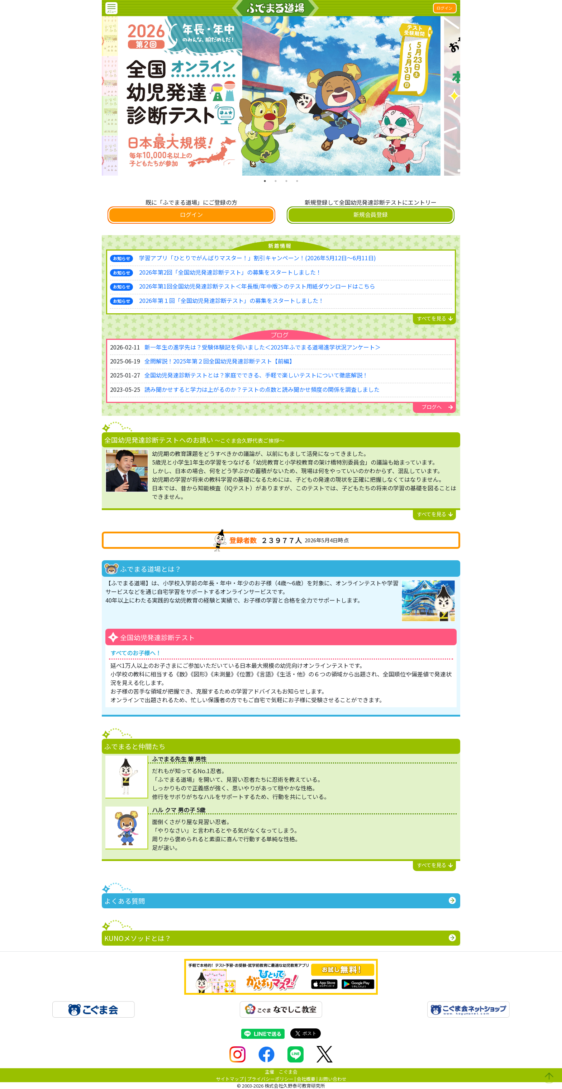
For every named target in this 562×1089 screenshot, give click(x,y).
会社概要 (306, 1078)
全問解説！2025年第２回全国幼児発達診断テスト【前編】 (219, 361)
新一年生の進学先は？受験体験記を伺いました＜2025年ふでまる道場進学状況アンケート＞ (262, 347)
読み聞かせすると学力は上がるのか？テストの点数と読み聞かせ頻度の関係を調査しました (262, 389)
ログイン (444, 8)
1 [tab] (264, 181)
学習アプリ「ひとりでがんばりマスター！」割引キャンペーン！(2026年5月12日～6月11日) (257, 257)
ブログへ (437, 406)
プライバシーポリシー (270, 1078)
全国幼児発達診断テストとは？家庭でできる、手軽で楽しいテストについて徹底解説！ (256, 375)
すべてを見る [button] (435, 318)
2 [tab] (275, 181)
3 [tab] (286, 181)
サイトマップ (230, 1078)
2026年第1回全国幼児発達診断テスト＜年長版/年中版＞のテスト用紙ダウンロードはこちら (257, 286)
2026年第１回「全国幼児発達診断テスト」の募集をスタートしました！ (231, 300)
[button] (111, 8)
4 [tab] (297, 181)
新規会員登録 (370, 214)
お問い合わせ (333, 1078)
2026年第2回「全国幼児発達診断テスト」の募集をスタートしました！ (230, 272)
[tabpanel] (281, 96)
